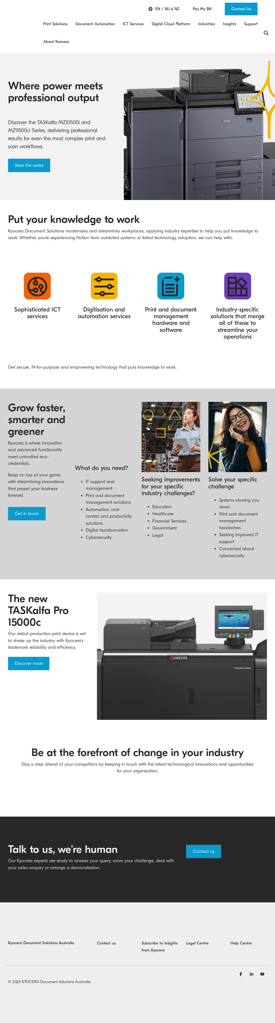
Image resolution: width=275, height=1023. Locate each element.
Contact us (203, 851)
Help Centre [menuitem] (241, 943)
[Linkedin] (252, 974)
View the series (29, 165)
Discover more (29, 663)
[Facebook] (241, 974)
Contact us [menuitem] (106, 943)
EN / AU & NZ (164, 9)
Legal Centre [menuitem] (197, 943)
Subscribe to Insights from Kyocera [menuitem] (160, 946)
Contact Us (241, 8)
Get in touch (27, 513)
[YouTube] (262, 974)
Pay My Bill (202, 9)
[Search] (266, 32)
